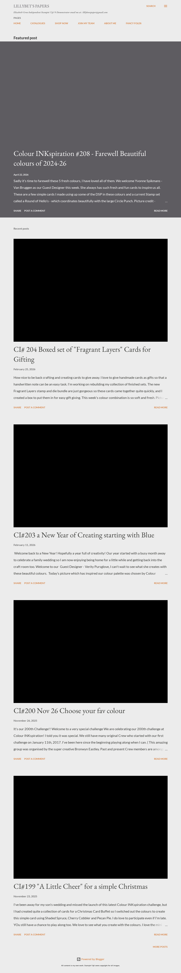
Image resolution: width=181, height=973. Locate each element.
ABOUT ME (110, 23)
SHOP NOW (61, 23)
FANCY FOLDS (133, 23)
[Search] (151, 6)
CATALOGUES (37, 23)
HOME (17, 23)
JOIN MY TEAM (86, 23)
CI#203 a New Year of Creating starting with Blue (84, 535)
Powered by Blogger (90, 959)
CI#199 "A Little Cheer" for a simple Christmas (81, 886)
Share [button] (17, 210)
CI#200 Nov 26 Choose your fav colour (69, 710)
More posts (160, 946)
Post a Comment (34, 210)
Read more (161, 210)
